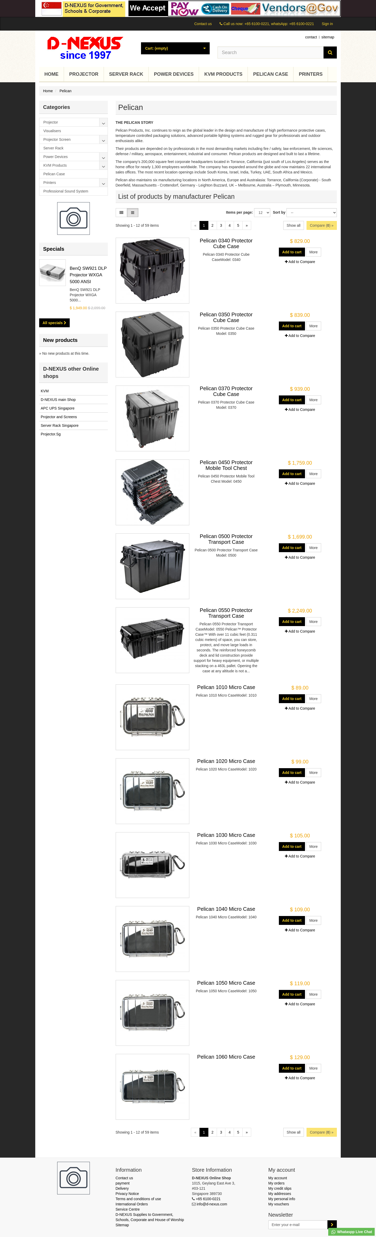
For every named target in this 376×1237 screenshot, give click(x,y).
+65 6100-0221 (208, 1199)
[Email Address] (298, 1224)
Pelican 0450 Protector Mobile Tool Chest (226, 465)
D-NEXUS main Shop (58, 400)
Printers (310, 74)
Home (51, 74)
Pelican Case (270, 74)
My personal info (281, 1199)
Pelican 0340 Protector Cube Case (226, 243)
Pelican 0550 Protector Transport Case (226, 613)
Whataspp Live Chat (351, 1232)
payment (123, 1183)
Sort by (279, 212)
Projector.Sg (51, 434)
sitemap (327, 37)
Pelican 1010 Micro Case (226, 687)
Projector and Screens (59, 417)
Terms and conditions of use (138, 1199)
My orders (276, 1183)
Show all (294, 225)
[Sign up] (332, 1224)
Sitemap (122, 1225)
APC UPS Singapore (57, 408)
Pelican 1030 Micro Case (226, 835)
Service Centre (128, 1209)
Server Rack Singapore (60, 425)
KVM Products (223, 74)
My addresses (279, 1194)
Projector (83, 74)
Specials (53, 249)
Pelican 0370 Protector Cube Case (226, 391)
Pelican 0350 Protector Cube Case (226, 317)
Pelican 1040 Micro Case (226, 909)
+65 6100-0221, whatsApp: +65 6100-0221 (279, 24)
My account (277, 1178)
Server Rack (126, 74)
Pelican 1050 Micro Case (226, 983)
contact (311, 37)
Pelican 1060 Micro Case (226, 1057)
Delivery (122, 1188)
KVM (45, 391)
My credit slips (280, 1188)
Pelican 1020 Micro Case (226, 761)
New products (60, 340)
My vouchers (278, 1204)
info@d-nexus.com (212, 1204)
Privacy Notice (127, 1194)
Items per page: (239, 212)
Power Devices (173, 74)
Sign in (327, 24)
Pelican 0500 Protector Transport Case (226, 539)
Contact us (203, 24)
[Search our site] (271, 52)
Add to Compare (300, 262)
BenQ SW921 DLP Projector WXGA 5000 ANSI (88, 275)
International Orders (132, 1204)
